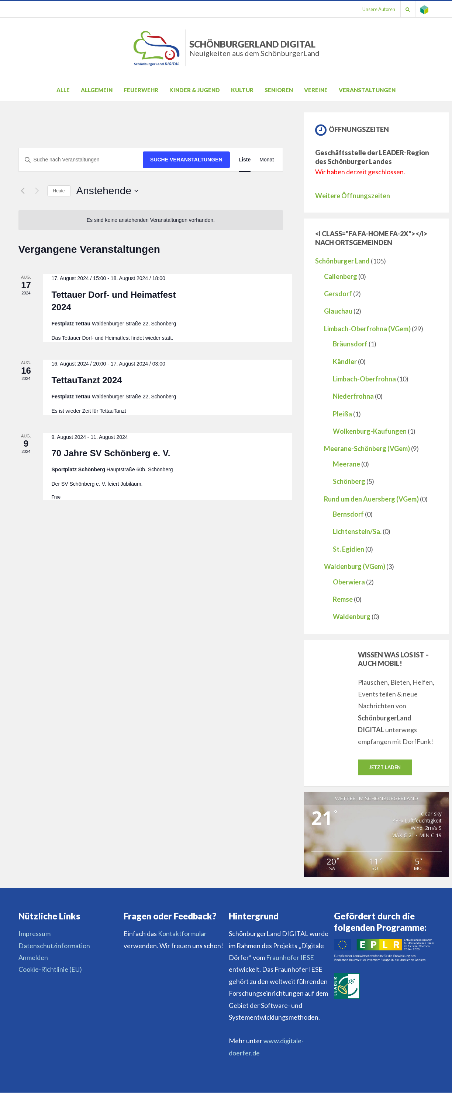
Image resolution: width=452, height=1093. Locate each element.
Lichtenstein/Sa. (357, 531)
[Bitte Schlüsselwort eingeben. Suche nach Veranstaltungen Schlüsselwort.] (81, 159)
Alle (63, 90)
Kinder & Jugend (194, 90)
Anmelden (33, 958)
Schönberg (349, 481)
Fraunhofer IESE (290, 958)
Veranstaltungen (367, 90)
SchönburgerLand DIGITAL (254, 48)
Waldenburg (351, 616)
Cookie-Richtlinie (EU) (50, 969)
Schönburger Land (342, 261)
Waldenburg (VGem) (354, 566)
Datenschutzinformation (54, 946)
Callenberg (340, 276)
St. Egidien (348, 549)
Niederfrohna (353, 396)
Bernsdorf (348, 514)
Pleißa (342, 414)
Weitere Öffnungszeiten (352, 196)
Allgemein (97, 90)
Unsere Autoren (376, 9)
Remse (343, 599)
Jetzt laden (385, 767)
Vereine (316, 90)
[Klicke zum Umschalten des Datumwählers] (107, 191)
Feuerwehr (141, 90)
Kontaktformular (182, 934)
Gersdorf (338, 294)
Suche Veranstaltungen (186, 160)
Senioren (279, 90)
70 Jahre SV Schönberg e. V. (111, 453)
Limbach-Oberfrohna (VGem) (367, 329)
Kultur (242, 90)
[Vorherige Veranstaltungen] (22, 190)
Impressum (34, 934)
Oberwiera (349, 582)
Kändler (345, 361)
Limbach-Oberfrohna (364, 379)
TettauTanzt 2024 (87, 380)
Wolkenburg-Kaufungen (370, 431)
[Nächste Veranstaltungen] (37, 190)
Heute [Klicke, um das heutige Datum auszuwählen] (59, 190)
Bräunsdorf (350, 344)
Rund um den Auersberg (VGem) (371, 499)
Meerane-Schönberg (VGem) (367, 448)
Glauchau (338, 311)
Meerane (346, 464)
